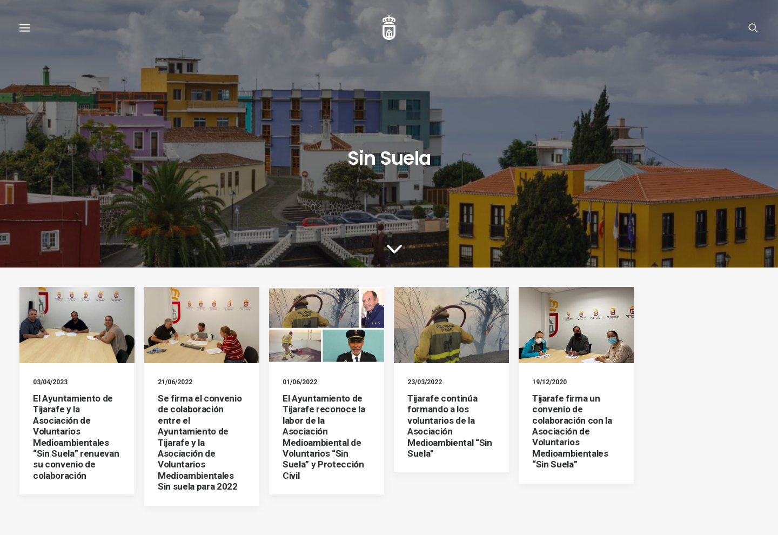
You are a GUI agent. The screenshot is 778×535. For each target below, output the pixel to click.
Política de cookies (153, 492)
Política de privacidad (221, 492)
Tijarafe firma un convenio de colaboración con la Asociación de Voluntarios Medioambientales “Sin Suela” (572, 358)
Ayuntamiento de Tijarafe (123, 514)
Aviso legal (101, 492)
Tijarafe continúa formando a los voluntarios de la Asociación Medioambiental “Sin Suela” (449, 353)
